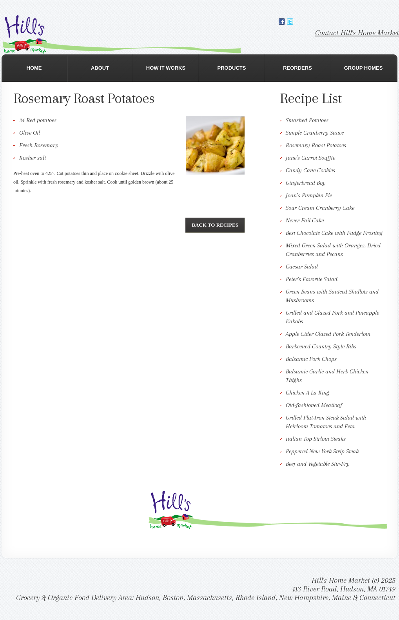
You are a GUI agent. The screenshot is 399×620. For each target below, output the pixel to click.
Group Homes (363, 68)
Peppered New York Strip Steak (322, 451)
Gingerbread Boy (306, 182)
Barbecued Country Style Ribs (321, 346)
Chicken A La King (307, 392)
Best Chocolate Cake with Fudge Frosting (334, 232)
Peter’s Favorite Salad (311, 279)
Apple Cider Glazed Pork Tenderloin (328, 333)
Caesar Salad (302, 266)
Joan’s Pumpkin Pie (309, 195)
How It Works (165, 68)
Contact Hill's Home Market (357, 33)
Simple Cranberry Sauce (315, 132)
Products (232, 68)
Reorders (297, 68)
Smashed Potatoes (307, 120)
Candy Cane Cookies (310, 170)
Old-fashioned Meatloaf (314, 405)
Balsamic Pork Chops (311, 358)
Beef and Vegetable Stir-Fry (318, 463)
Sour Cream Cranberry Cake (320, 207)
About (100, 68)
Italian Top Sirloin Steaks (316, 438)
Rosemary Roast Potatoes (316, 145)
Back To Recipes (215, 225)
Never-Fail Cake (305, 220)
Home (34, 68)
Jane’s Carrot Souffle (310, 157)
